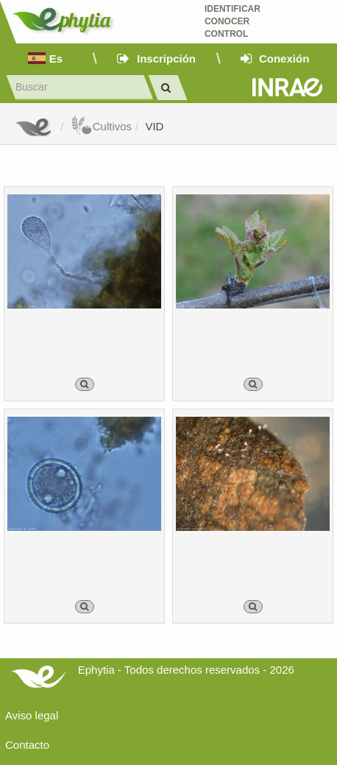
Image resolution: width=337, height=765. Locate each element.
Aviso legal (31, 715)
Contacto (27, 744)
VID (154, 126)
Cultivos (101, 126)
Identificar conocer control (232, 21)
